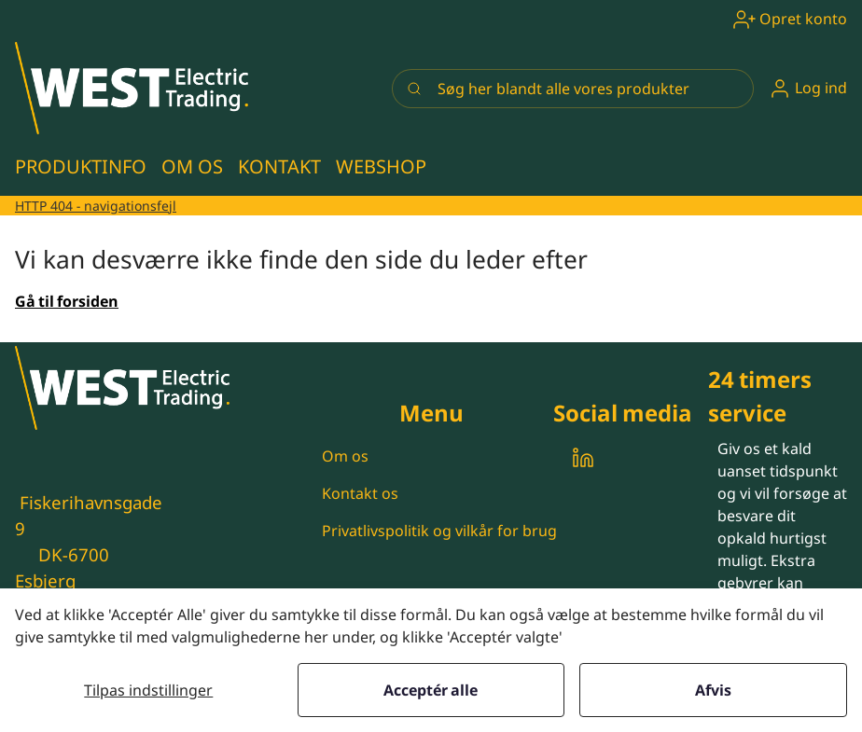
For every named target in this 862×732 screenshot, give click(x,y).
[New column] (131, 88)
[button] (808, 88)
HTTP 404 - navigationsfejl (95, 205)
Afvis (713, 690)
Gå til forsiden (66, 301)
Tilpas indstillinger (148, 690)
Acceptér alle (430, 690)
